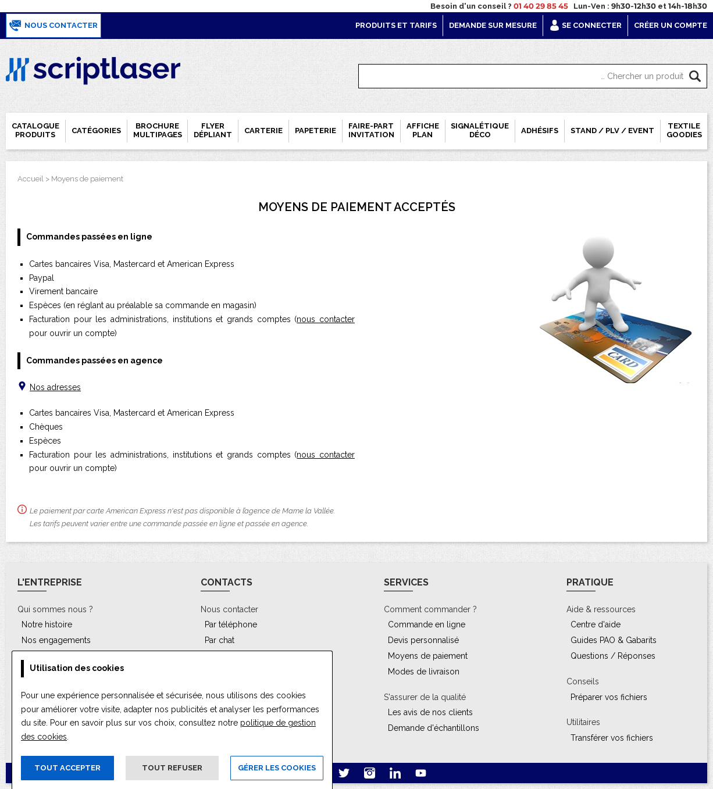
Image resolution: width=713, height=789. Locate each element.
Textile (684, 130)
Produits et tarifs (396, 25)
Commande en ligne (426, 624)
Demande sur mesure (493, 25)
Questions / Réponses (613, 656)
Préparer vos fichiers (609, 697)
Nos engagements (56, 640)
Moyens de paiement (87, 178)
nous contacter (326, 319)
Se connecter (585, 25)
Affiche (423, 130)
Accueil (30, 178)
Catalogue (35, 130)
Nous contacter (53, 25)
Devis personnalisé (423, 640)
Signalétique (480, 130)
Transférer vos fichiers (612, 737)
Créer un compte (670, 25)
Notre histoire (47, 624)
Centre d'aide (596, 624)
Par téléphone (231, 624)
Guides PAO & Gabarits (614, 640)
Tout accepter (67, 767)
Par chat (219, 640)
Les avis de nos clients (430, 712)
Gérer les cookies (277, 767)
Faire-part (371, 130)
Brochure (157, 130)
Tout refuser (172, 767)
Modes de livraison (423, 671)
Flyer (213, 130)
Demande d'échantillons (433, 728)
